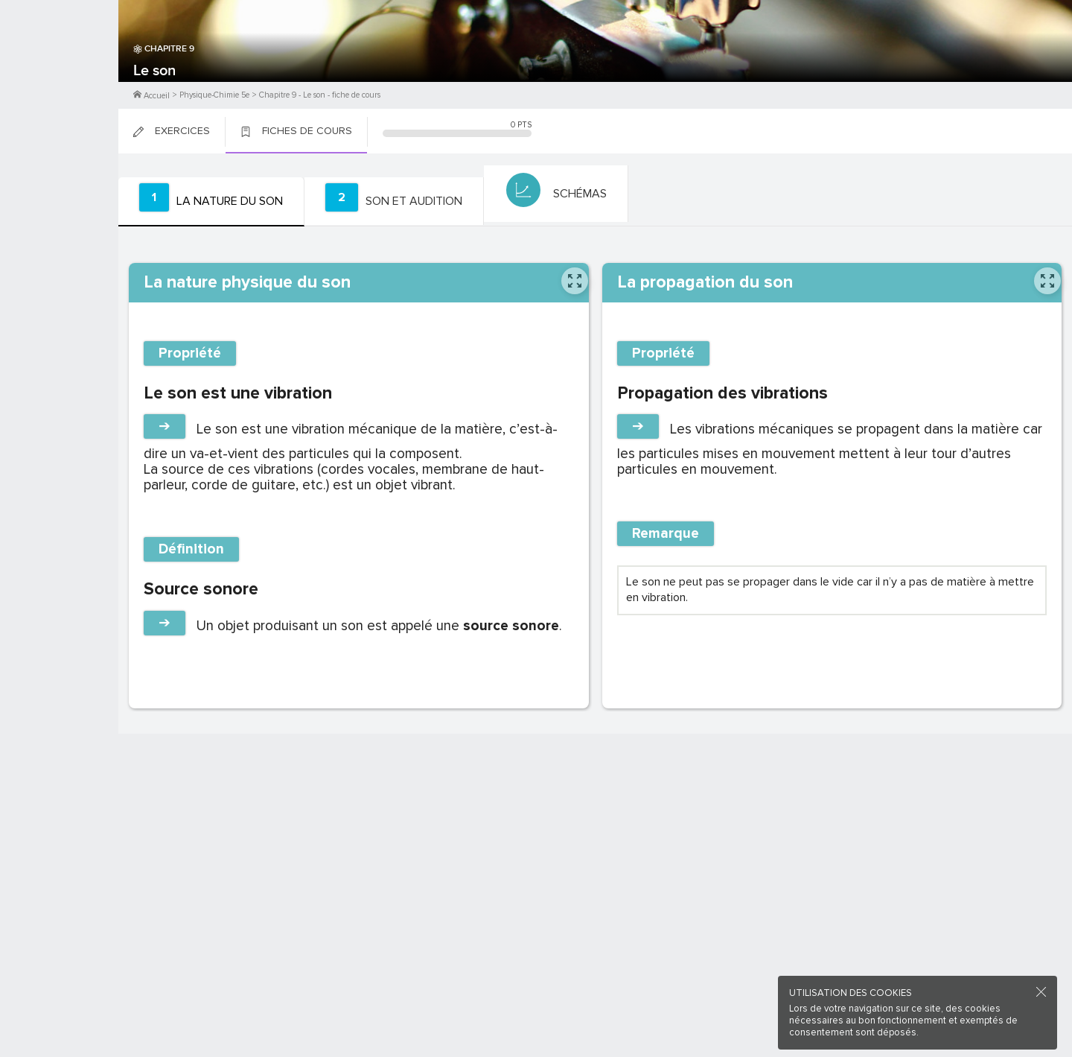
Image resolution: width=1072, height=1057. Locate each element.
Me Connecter (59, 89)
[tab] (208, 202)
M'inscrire (59, 67)
